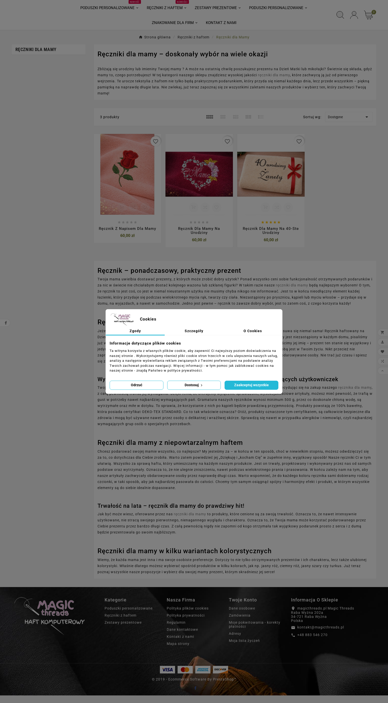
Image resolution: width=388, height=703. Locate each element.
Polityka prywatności (186, 623)
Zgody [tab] (135, 331)
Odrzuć (136, 385)
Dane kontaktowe (182, 637)
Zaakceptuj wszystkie (251, 385)
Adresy (235, 641)
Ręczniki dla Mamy (35, 57)
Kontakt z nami (180, 644)
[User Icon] (354, 19)
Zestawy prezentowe (123, 630)
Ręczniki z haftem (120, 623)
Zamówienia (240, 623)
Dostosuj (194, 385)
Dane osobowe (242, 616)
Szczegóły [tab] (194, 331)
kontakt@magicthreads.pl (320, 635)
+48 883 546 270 (312, 642)
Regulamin (176, 630)
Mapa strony (178, 651)
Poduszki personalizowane (129, 616)
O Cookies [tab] (253, 331)
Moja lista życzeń (244, 648)
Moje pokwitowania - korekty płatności (254, 632)
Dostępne (349, 125)
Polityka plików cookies (188, 616)
